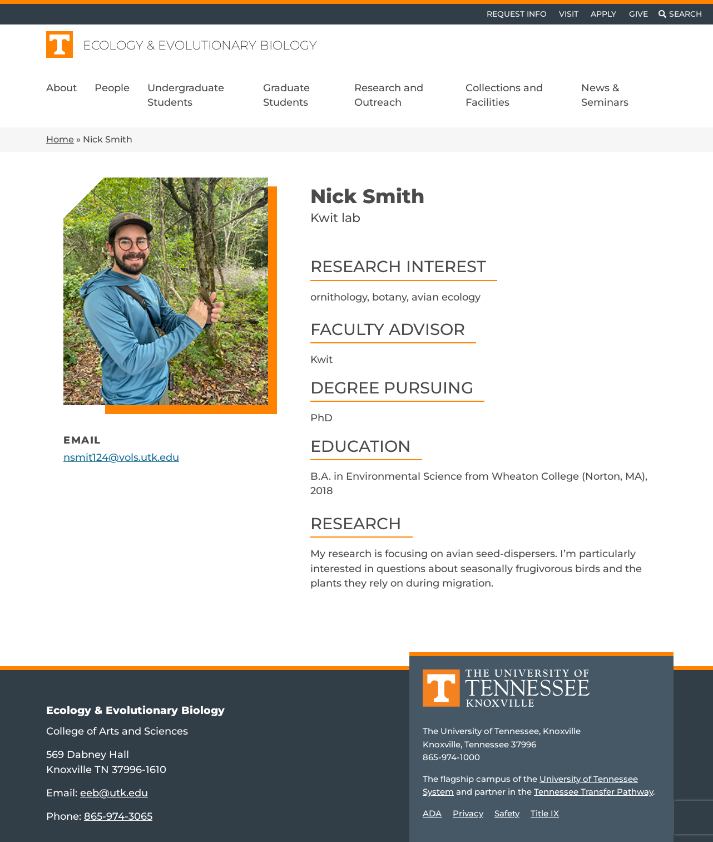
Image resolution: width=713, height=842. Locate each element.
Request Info (517, 14)
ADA (432, 813)
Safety (506, 813)
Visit (568, 14)
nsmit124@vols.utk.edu (121, 457)
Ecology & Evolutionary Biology (200, 45)
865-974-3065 (118, 816)
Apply (603, 14)
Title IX (545, 813)
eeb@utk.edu (114, 793)
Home (60, 139)
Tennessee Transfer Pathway (593, 791)
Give (638, 14)
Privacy (468, 813)
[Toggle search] (680, 14)
